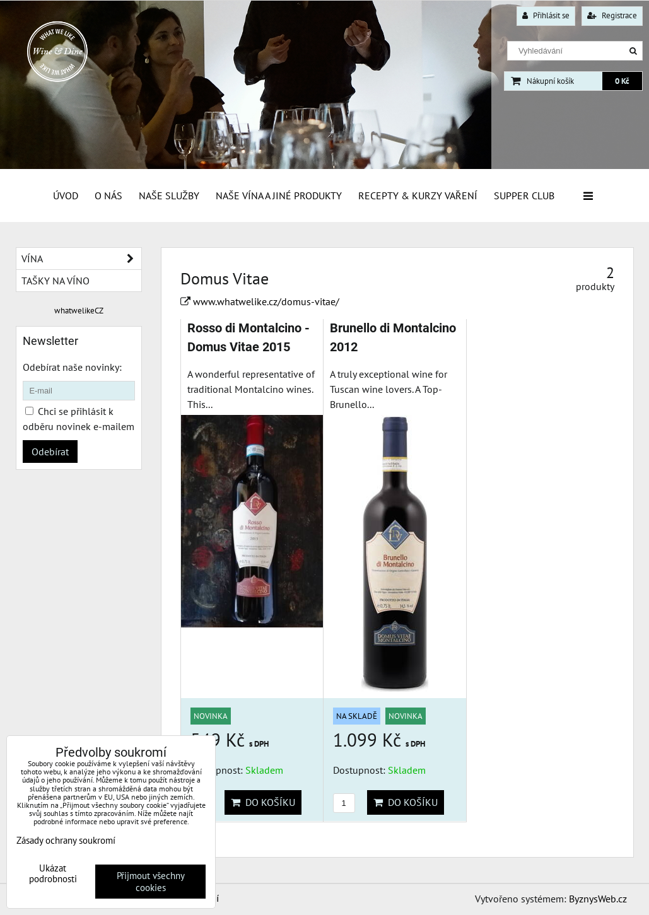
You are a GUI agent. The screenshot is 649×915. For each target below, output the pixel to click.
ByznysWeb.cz (598, 898)
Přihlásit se (546, 15)
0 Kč (622, 81)
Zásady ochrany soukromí (65, 840)
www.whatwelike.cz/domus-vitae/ (266, 301)
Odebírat (50, 451)
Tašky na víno (55, 280)
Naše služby (169, 195)
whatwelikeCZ (78, 310)
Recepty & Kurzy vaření (417, 195)
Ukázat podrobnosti (53, 873)
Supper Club (524, 195)
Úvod (65, 195)
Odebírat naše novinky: (72, 367)
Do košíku (263, 802)
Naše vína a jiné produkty (279, 195)
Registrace (612, 15)
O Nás (108, 195)
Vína (81, 258)
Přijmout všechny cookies (151, 882)
